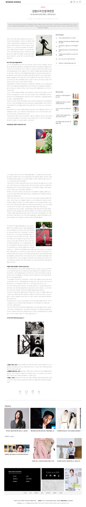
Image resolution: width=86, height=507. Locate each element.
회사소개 (43, 500)
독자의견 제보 (27, 500)
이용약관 (58, 500)
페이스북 (46, 476)
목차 (71, 489)
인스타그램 (50, 476)
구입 (79, 489)
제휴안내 (54, 500)
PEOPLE (43, 7)
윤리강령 (22, 500)
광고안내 (18, 500)
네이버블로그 (58, 476)
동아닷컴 (39, 500)
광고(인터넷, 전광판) (49, 500)
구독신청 (15, 500)
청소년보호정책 (70, 500)
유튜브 (55, 476)
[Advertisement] (26, 163)
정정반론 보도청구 (33, 500)
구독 (75, 489)
